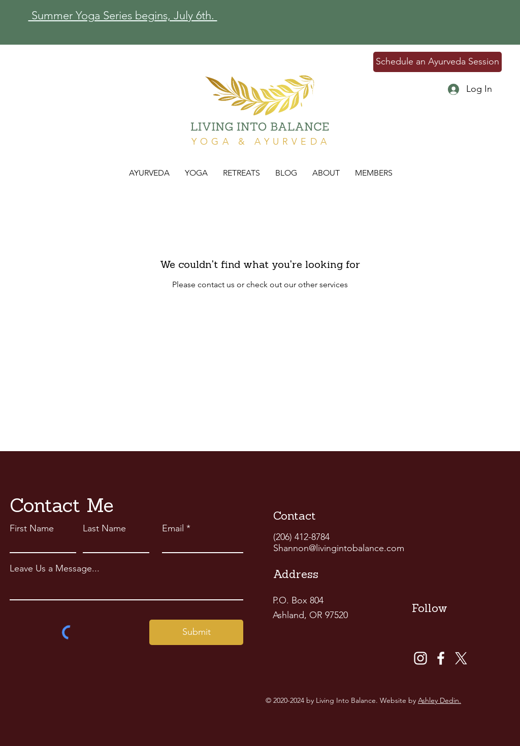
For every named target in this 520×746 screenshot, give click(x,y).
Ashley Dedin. (439, 700)
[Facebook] (440, 658)
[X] (461, 658)
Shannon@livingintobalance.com (338, 548)
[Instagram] (420, 658)
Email (173, 528)
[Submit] (196, 632)
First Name (32, 528)
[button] (241, 173)
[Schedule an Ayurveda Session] (437, 62)
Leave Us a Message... (55, 568)
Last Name (104, 528)
